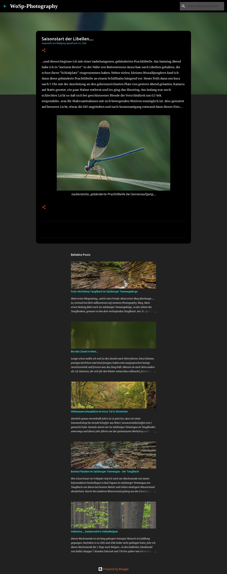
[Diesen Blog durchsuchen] (205, 6)
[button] (44, 50)
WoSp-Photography (34, 6)
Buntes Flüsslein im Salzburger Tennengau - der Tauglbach (105, 471)
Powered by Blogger (113, 569)
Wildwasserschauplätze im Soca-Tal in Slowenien (99, 411)
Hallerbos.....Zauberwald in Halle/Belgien (94, 531)
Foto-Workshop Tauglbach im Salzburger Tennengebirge (104, 291)
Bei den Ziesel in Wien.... (84, 351)
